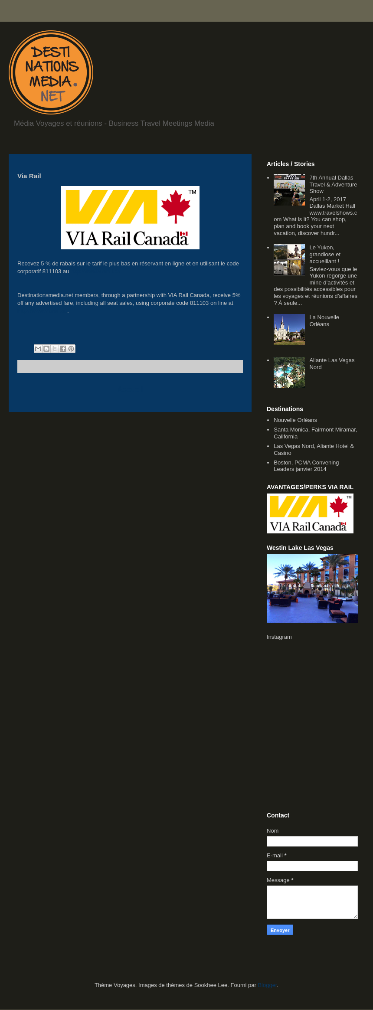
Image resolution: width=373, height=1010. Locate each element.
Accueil (130, 389)
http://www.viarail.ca (96, 271)
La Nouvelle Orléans (324, 320)
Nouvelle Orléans (295, 420)
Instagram (279, 637)
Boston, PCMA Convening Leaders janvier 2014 (306, 466)
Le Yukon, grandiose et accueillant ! (324, 254)
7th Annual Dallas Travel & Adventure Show (333, 184)
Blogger (267, 985)
